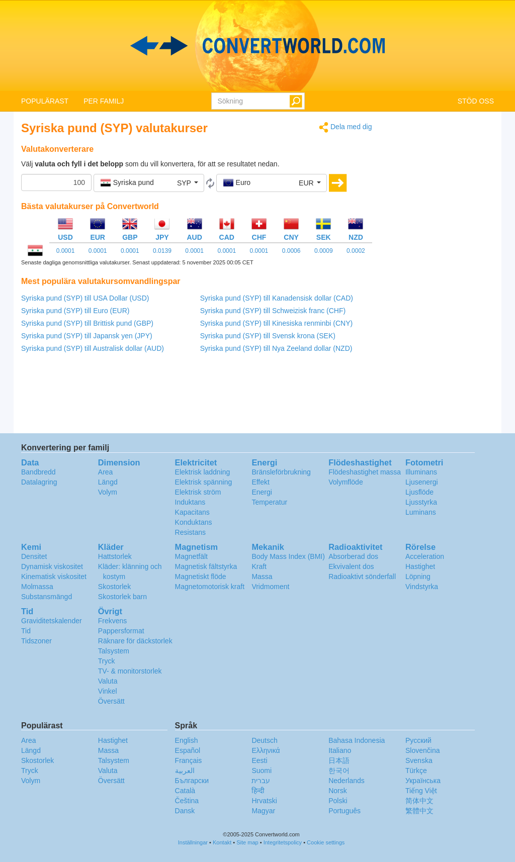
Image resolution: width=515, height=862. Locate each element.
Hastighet (420, 566)
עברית (260, 781)
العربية (185, 771)
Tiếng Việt (421, 791)
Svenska (419, 760)
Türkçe (416, 771)
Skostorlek (114, 587)
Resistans (190, 532)
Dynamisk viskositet (52, 566)
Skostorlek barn (122, 597)
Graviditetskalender (51, 621)
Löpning (418, 576)
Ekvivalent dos (351, 566)
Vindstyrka (421, 587)
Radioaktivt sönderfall (362, 576)
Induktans (190, 502)
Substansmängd (46, 597)
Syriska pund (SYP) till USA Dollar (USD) (85, 298)
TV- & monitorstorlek (130, 671)
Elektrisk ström (198, 492)
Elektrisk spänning (203, 482)
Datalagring (39, 482)
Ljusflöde (419, 492)
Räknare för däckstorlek (135, 641)
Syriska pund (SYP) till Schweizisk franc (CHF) (273, 311)
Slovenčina (422, 750)
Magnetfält (191, 556)
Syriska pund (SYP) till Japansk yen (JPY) (86, 336)
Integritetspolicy (283, 842)
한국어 (339, 771)
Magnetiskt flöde (200, 576)
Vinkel (107, 691)
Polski (337, 801)
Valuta (108, 681)
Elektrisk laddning (202, 472)
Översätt (111, 701)
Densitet (34, 556)
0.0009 (323, 250)
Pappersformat (121, 631)
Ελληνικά (265, 750)
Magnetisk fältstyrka (206, 566)
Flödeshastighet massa (364, 472)
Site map (247, 842)
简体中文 (419, 801)
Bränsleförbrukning (281, 472)
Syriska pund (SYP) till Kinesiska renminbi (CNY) (276, 323)
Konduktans (193, 522)
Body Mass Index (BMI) (288, 556)
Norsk (337, 791)
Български (192, 781)
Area (105, 472)
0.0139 (162, 250)
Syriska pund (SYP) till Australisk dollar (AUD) (92, 348)
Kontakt (222, 842)
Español (188, 750)
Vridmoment (270, 587)
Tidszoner (36, 641)
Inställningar (193, 842)
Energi (261, 492)
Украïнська (423, 781)
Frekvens (112, 621)
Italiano (339, 750)
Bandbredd (38, 472)
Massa (261, 576)
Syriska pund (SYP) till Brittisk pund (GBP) (87, 323)
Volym (107, 492)
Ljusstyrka (421, 502)
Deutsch (264, 740)
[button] (149, 183)
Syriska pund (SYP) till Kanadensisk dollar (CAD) (276, 298)
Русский (418, 740)
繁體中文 (419, 811)
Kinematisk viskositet (54, 576)
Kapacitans (192, 512)
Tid (26, 631)
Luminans (420, 512)
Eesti (259, 760)
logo (257, 46)
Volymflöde (345, 482)
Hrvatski (264, 801)
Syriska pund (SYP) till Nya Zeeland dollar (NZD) (276, 348)
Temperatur (269, 502)
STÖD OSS (476, 101)
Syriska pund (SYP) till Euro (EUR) (75, 311)
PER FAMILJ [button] (103, 101)
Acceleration (424, 556)
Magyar (263, 811)
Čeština (187, 801)
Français (188, 760)
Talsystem (113, 651)
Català (185, 791)
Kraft (259, 566)
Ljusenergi (421, 482)
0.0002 (356, 250)
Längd (108, 482)
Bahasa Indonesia (356, 740)
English (186, 740)
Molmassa (37, 587)
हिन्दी (258, 791)
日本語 (339, 760)
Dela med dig (345, 127)
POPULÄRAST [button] (44, 101)
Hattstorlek (115, 556)
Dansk (185, 811)
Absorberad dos (353, 556)
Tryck (106, 661)
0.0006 (291, 250)
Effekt (260, 482)
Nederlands (346, 781)
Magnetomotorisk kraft (210, 587)
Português (344, 811)
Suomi (261, 771)
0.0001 (65, 250)
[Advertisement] (440, 272)
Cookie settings (326, 842)
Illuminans (421, 472)
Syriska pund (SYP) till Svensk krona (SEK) (267, 336)
